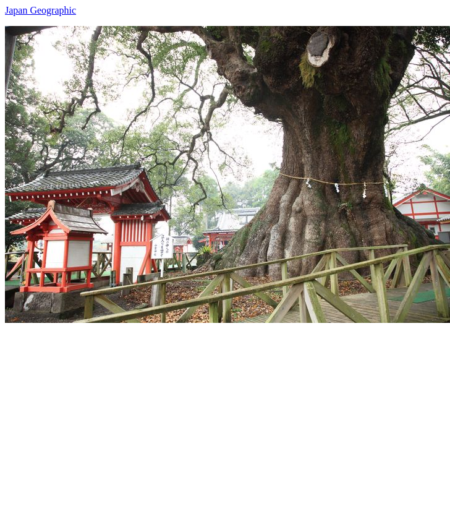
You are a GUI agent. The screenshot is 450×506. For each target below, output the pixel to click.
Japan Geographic (40, 10)
